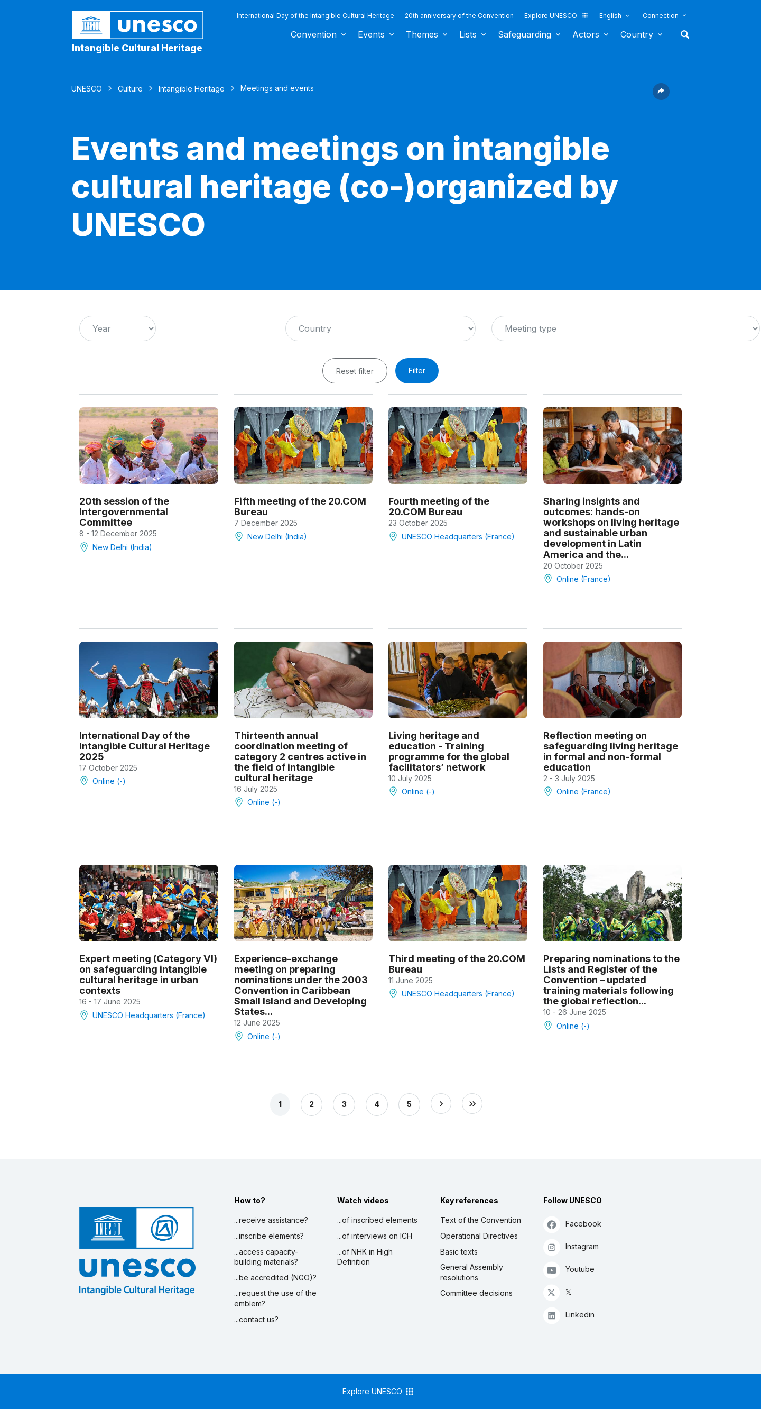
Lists (468, 34)
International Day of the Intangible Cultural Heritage (315, 16)
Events (371, 34)
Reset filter (355, 371)
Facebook (572, 1224)
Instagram (571, 1247)
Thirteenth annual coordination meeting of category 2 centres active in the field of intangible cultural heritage (300, 756)
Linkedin (569, 1315)
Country (636, 34)
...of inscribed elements (377, 1219)
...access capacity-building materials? (266, 1257)
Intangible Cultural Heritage (137, 47)
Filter (417, 370)
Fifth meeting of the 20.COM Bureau (300, 506)
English (610, 16)
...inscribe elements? (269, 1235)
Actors (585, 34)
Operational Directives (479, 1235)
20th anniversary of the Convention (459, 16)
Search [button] (681, 34)
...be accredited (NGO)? (275, 1277)
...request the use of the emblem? (275, 1298)
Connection (661, 16)
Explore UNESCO (556, 16)
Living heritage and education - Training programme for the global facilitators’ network (448, 751)
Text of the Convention (480, 1219)
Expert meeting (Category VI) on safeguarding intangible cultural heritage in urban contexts (148, 974)
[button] (661, 97)
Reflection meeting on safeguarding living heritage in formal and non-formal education (610, 751)
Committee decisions (476, 1292)
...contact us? (256, 1319)
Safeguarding (524, 34)
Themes (422, 34)
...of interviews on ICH (374, 1235)
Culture (130, 88)
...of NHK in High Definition (365, 1257)
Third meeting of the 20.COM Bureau (456, 964)
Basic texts (459, 1251)
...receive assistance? (271, 1219)
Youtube (569, 1269)
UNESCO (86, 88)
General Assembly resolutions (471, 1272)
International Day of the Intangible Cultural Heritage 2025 (144, 745)
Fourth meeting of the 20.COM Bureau (438, 506)
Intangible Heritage (192, 88)
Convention (314, 34)
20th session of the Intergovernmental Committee (124, 511)
